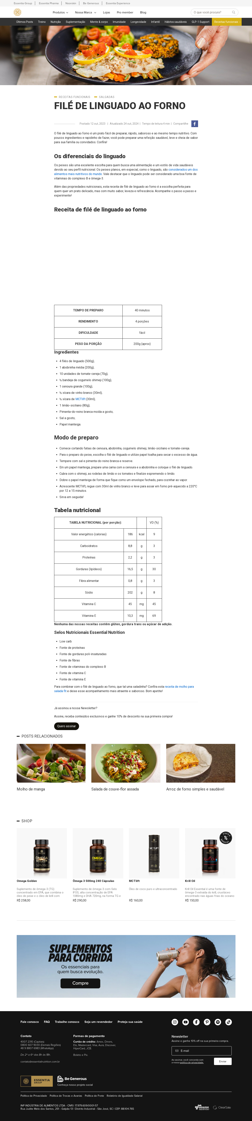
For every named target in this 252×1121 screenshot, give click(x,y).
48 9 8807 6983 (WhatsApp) (37, 1048)
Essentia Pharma (49, 3)
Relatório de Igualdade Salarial (124, 1096)
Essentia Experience (118, 3)
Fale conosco (30, 1022)
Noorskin (70, 3)
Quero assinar (66, 726)
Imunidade (119, 21)
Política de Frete (94, 1096)
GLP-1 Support (200, 21)
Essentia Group (23, 3)
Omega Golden (27, 881)
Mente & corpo (99, 21)
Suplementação (75, 21)
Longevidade (138, 21)
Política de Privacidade (34, 1096)
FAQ (47, 1022)
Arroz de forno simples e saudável (195, 789)
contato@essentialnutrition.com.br (40, 1061)
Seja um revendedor (98, 1022)
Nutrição (56, 21)
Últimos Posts (24, 21)
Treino (42, 21)
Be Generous (91, 3)
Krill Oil (190, 881)
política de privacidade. (192, 1062)
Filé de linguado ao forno (120, 105)
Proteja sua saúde (130, 1022)
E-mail (184, 1051)
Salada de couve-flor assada (115, 789)
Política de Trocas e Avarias (66, 1096)
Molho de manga (31, 789)
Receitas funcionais (226, 21)
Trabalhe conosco (67, 1022)
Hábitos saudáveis (176, 21)
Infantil (155, 21)
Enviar (222, 1061)
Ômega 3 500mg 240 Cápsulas (93, 881)
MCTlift (134, 881)
